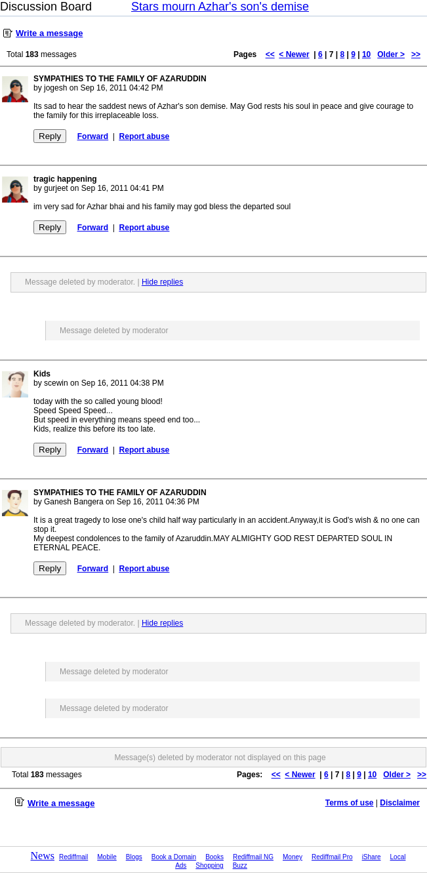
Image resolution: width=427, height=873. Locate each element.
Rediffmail (73, 857)
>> (415, 54)
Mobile (106, 857)
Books (214, 857)
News (42, 855)
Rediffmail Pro (332, 857)
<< (270, 54)
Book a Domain (174, 857)
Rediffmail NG (253, 857)
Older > (391, 54)
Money (292, 857)
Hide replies (162, 282)
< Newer (294, 54)
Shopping (209, 865)
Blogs (134, 857)
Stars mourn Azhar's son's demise (220, 6)
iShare (371, 857)
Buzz (240, 865)
